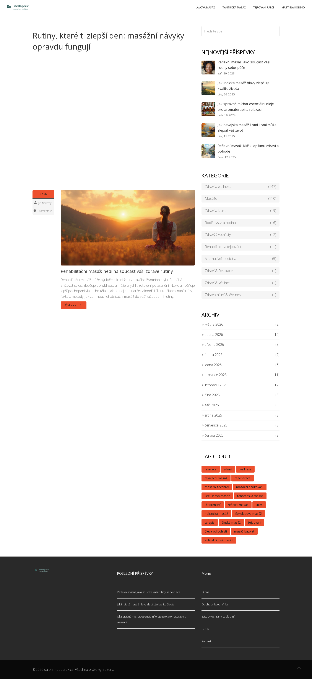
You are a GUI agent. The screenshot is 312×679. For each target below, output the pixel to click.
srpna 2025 (212, 415)
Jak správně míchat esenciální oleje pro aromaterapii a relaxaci (246, 106)
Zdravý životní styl (240, 235)
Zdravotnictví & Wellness (240, 295)
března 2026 (213, 344)
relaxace (210, 469)
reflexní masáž (238, 505)
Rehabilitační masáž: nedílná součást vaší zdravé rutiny (117, 271)
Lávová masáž (205, 7)
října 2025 (211, 395)
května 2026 (212, 324)
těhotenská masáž (250, 496)
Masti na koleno (293, 7)
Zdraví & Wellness (240, 283)
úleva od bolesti (216, 531)
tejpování (254, 522)
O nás (205, 592)
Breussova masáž (217, 496)
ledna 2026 (212, 364)
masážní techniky (217, 487)
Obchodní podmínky (215, 604)
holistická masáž (216, 514)
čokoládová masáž (248, 514)
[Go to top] (299, 670)
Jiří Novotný (45, 203)
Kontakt (206, 641)
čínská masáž (231, 522)
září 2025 (210, 405)
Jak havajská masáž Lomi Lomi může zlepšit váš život (247, 127)
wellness (245, 469)
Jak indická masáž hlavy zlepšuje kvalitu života (244, 85)
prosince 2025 (214, 374)
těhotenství (213, 505)
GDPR (205, 629)
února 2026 (212, 354)
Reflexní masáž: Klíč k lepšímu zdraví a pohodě (248, 148)
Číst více (73, 305)
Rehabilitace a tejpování (240, 247)
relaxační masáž (216, 478)
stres (259, 505)
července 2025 (214, 425)
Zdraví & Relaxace (240, 271)
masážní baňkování (249, 487)
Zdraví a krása (240, 211)
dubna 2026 (212, 334)
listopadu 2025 (214, 385)
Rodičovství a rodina (240, 223)
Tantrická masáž (234, 7)
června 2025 (213, 435)
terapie (209, 522)
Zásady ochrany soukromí (218, 616)
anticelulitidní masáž (219, 540)
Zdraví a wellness (240, 187)
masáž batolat (244, 531)
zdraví (228, 469)
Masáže (240, 198)
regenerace (242, 478)
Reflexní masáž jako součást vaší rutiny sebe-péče (244, 65)
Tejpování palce (263, 7)
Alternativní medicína (240, 259)
